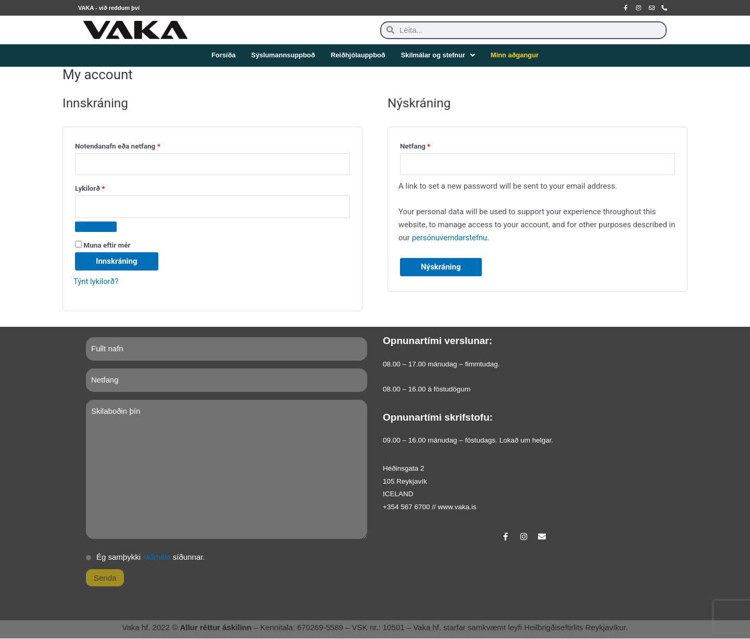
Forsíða (222, 55)
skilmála (157, 557)
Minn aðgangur (516, 55)
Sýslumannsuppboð (282, 55)
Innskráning (117, 261)
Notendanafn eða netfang (140, 144)
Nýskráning (441, 267)
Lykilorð (112, 187)
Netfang (437, 144)
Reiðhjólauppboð (357, 55)
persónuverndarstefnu (450, 237)
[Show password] (96, 227)
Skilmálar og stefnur (438, 55)
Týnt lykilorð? (96, 281)
